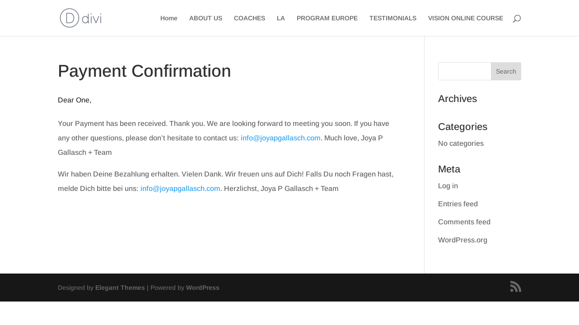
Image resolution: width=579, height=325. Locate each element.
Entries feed (458, 204)
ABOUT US (205, 18)
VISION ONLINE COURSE (465, 18)
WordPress (202, 287)
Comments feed (464, 222)
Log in (448, 186)
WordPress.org (462, 240)
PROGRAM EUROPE (327, 18)
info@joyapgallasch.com (280, 138)
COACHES (249, 18)
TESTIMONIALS (392, 18)
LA (281, 18)
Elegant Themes (120, 287)
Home (168, 18)
